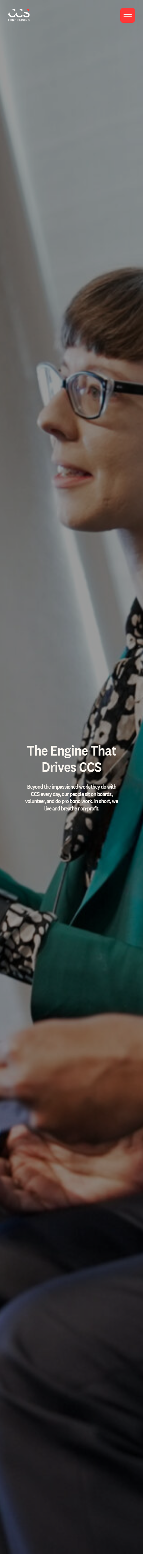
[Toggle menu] (127, 15)
